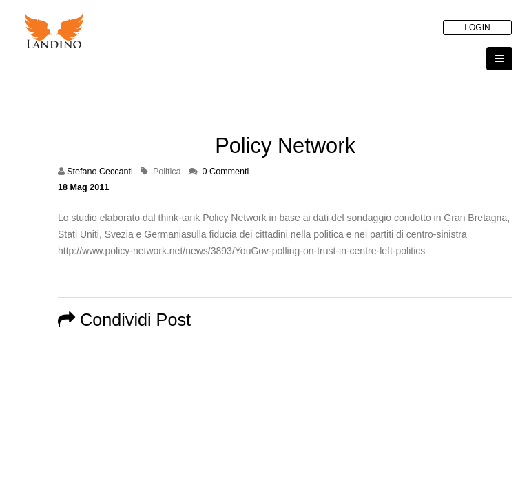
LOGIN (477, 27)
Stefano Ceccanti (100, 171)
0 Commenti (226, 171)
